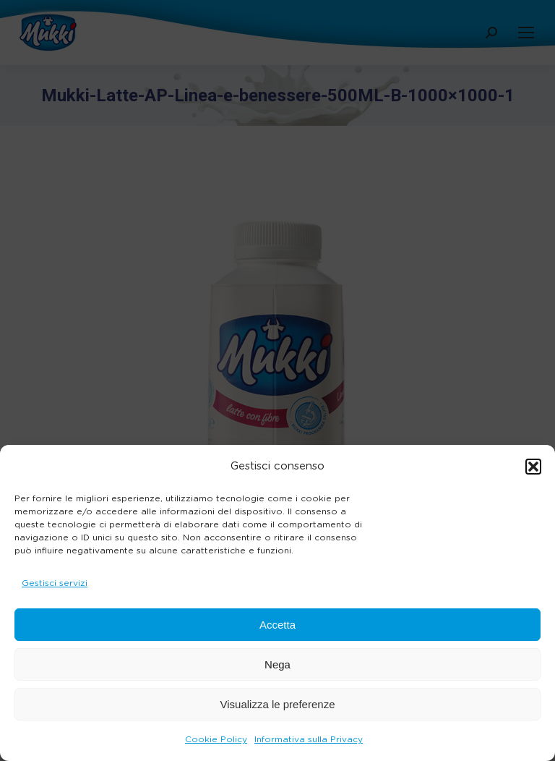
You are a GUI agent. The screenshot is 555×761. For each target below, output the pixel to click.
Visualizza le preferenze (277, 704)
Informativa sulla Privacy (308, 739)
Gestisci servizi (54, 583)
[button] (533, 466)
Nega (277, 664)
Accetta (277, 624)
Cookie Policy (216, 739)
